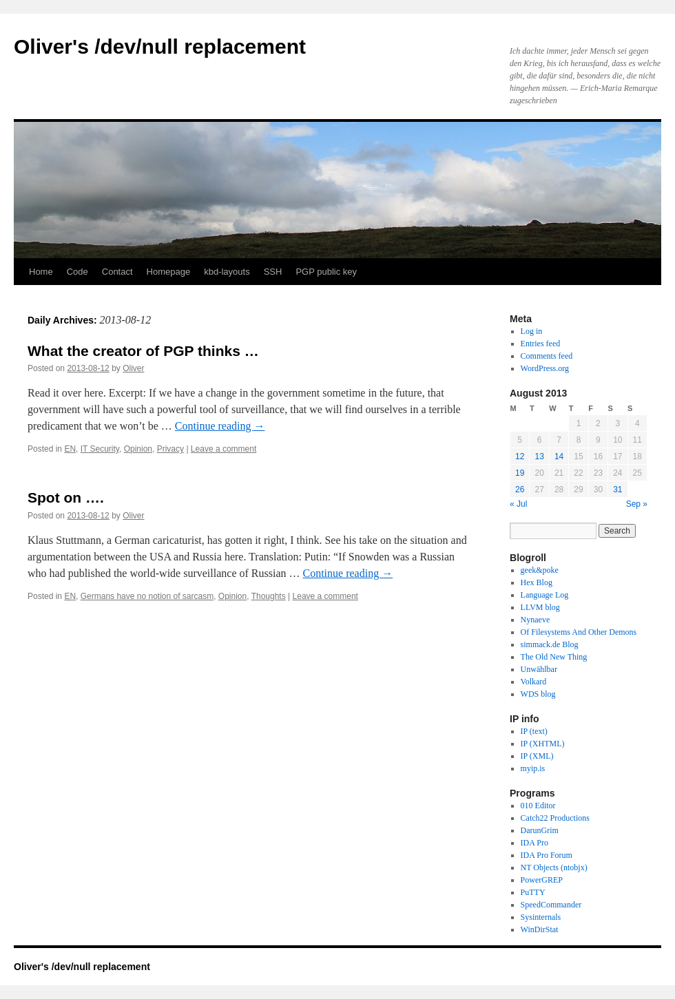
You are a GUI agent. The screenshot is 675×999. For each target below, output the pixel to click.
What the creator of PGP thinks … (143, 351)
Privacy (170, 449)
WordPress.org (545, 368)
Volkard (534, 681)
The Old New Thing (554, 657)
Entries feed (541, 343)
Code (77, 271)
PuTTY (533, 892)
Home (41, 271)
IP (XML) (537, 756)
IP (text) (534, 731)
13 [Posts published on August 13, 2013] (538, 456)
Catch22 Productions (555, 818)
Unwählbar (539, 669)
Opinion (138, 449)
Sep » (636, 504)
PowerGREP (542, 880)
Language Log (545, 595)
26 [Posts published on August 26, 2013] (519, 489)
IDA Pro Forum (546, 855)
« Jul (518, 504)
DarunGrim (540, 830)
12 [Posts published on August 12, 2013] (519, 456)
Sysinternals (541, 917)
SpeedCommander (551, 904)
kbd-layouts (226, 271)
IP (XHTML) (543, 743)
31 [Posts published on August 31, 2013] (617, 489)
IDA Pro (534, 843)
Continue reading (220, 426)
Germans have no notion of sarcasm (147, 596)
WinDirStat (540, 929)
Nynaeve (535, 619)
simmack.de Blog (550, 644)
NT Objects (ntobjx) (554, 867)
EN (70, 449)
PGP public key (326, 271)
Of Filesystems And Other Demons (579, 632)
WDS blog (538, 694)
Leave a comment (223, 449)
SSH (273, 271)
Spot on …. (66, 497)
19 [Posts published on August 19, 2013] (519, 473)
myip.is (533, 768)
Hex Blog (536, 582)
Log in (532, 331)
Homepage (169, 271)
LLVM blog (540, 607)
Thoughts (268, 596)
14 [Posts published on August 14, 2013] (558, 456)
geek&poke (540, 570)
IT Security (100, 449)
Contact (117, 271)
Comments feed (547, 356)
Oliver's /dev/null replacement (160, 46)
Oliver (133, 368)
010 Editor (538, 805)
